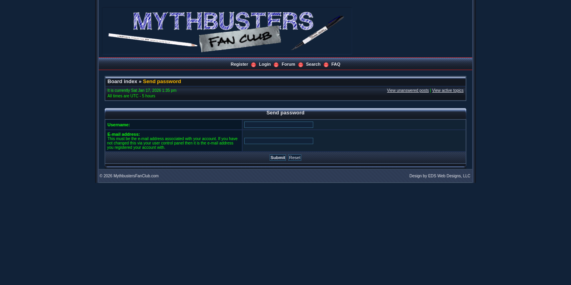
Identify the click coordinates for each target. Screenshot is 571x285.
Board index (122, 81)
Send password (162, 81)
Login (265, 64)
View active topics (448, 90)
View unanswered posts (408, 90)
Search (313, 64)
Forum (288, 64)
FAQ (336, 64)
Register (239, 64)
